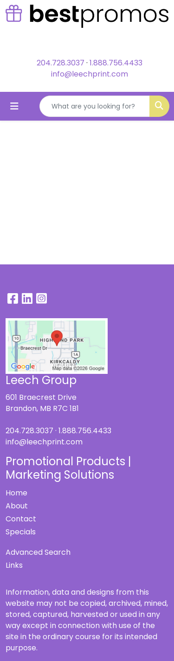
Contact (21, 518)
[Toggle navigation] (14, 106)
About (17, 506)
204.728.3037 (60, 63)
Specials (21, 531)
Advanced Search (38, 552)
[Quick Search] (94, 106)
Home (16, 493)
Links (14, 565)
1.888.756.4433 (116, 63)
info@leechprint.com (89, 74)
